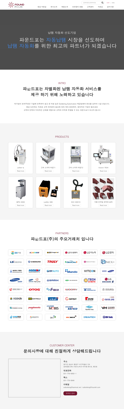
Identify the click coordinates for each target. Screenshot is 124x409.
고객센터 (90, 7)
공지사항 (110, 7)
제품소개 (64, 7)
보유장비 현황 (77, 7)
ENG (113, 3)
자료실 (100, 7)
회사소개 (54, 7)
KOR (108, 3)
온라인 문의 (70, 393)
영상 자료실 (42, 7)
